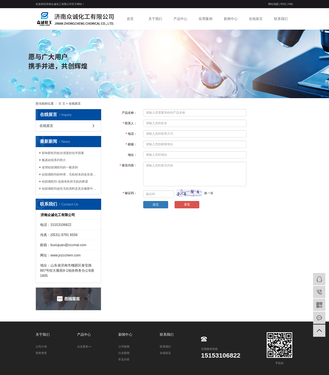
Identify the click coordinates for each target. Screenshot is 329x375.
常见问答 (123, 359)
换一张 (208, 193)
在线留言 (256, 19)
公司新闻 (123, 346)
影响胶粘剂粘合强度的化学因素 (63, 153)
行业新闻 (123, 353)
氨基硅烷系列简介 (54, 160)
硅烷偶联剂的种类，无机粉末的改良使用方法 (70, 174)
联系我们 (281, 19)
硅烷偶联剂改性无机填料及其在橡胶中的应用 (70, 188)
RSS (283, 4)
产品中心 (180, 19)
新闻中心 (231, 19)
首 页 (61, 103)
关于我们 (155, 19)
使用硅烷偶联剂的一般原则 (60, 167)
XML (290, 4)
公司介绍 (41, 346)
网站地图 (273, 4)
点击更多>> (84, 346)
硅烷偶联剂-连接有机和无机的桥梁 (65, 181)
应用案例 (205, 19)
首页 (130, 19)
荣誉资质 (41, 353)
